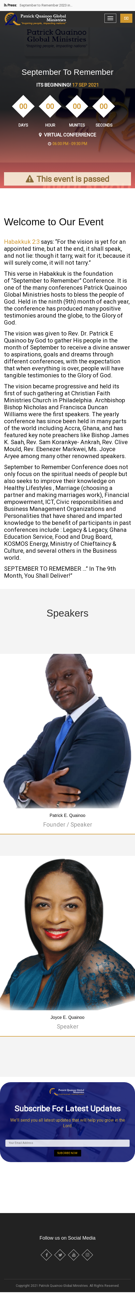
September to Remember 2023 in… (46, 5)
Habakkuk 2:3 (22, 241)
